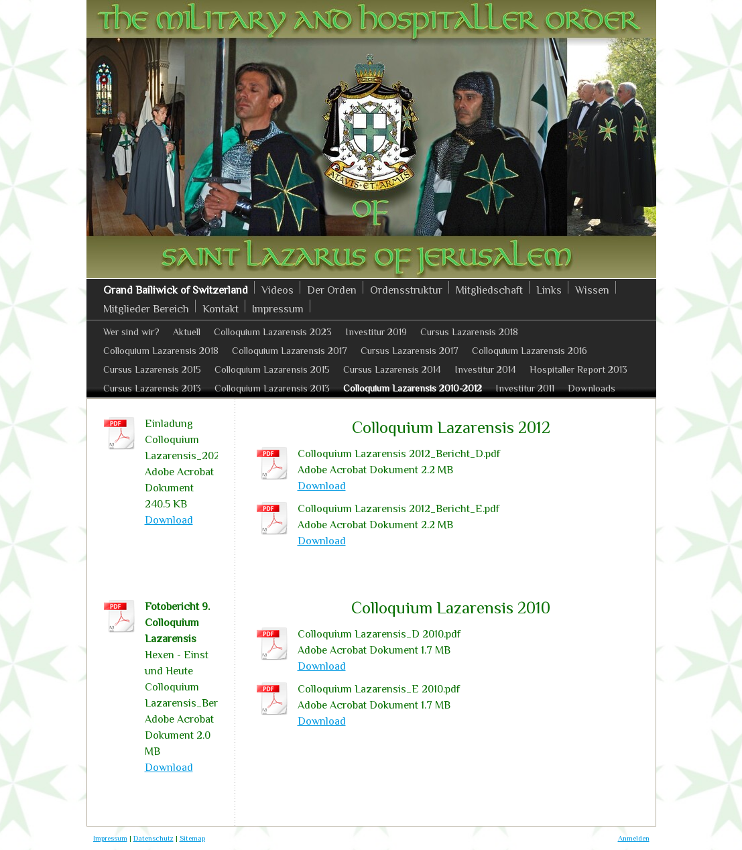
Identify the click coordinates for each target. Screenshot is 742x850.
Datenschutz (153, 838)
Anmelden (634, 838)
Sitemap (192, 838)
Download (322, 486)
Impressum (110, 838)
